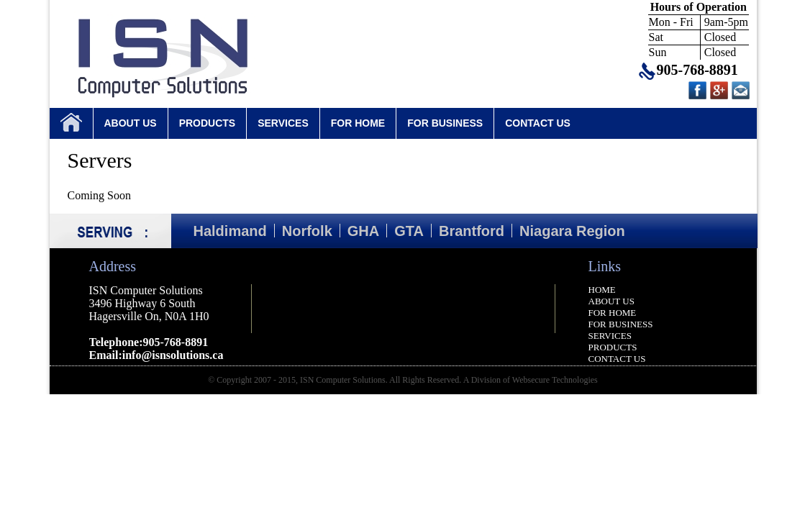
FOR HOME (358, 123)
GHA (363, 231)
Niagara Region (572, 231)
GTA (409, 231)
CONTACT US (537, 123)
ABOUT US (130, 123)
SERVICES (283, 123)
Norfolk (307, 231)
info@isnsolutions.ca (173, 355)
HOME (602, 289)
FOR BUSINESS (445, 123)
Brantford (471, 231)
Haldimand (230, 231)
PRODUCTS (207, 123)
